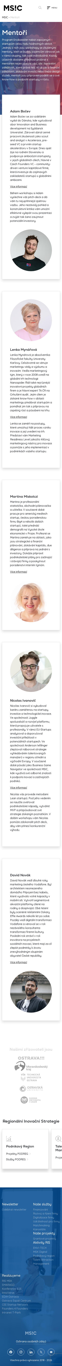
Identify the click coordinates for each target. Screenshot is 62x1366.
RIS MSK (7, 1280)
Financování (40, 1209)
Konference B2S (11, 1288)
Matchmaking (41, 1225)
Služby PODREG (16, 1159)
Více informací (18, 186)
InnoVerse (8, 1292)
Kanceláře (39, 1229)
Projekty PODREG (17, 1153)
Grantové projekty (44, 1238)
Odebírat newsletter (14, 1209)
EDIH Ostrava (10, 1296)
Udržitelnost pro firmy (46, 1221)
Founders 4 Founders (15, 1308)
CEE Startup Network (15, 1304)
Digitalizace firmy (43, 1217)
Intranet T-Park (11, 1312)
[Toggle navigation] (52, 8)
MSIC (5, 17)
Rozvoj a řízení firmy (45, 1213)
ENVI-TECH (39, 1247)
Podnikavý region (44, 1255)
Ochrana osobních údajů (31, 1341)
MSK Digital (40, 1251)
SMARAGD (8, 1284)
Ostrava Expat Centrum (16, 1300)
